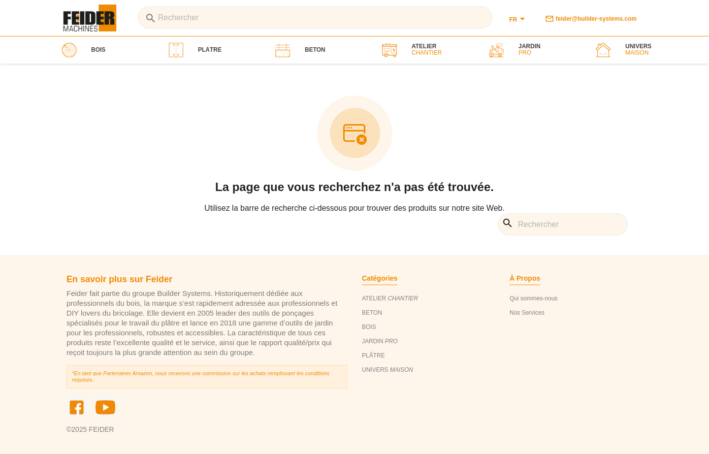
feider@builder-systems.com (591, 19)
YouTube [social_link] (105, 407)
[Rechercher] (315, 17)
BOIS (369, 327)
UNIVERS (387, 369)
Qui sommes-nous (533, 298)
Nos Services (527, 312)
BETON (372, 312)
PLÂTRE (373, 355)
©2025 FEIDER (90, 429)
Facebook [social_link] (77, 407)
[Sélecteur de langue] (518, 20)
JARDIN (380, 341)
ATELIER (390, 298)
